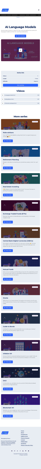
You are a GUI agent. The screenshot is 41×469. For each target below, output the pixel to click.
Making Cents (24, 436)
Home (22, 430)
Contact (23, 440)
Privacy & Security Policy (27, 445)
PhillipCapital (24, 441)
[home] (5, 10)
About (22, 432)
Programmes (24, 434)
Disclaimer (23, 443)
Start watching (21, 35)
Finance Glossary (25, 438)
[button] (38, 10)
